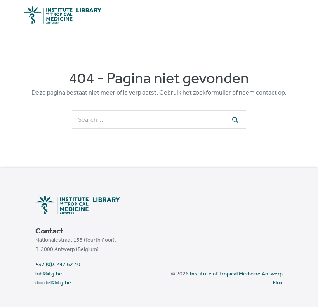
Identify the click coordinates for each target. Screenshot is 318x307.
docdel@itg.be (53, 282)
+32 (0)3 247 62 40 (57, 264)
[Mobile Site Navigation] (291, 15)
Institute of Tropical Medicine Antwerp (236, 273)
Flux (278, 282)
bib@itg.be (48, 273)
